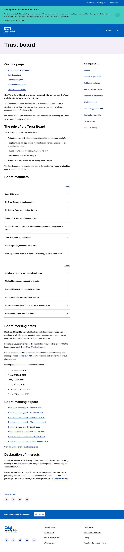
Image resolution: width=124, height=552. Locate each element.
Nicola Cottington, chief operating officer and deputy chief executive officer (37, 228)
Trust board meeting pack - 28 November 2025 (26, 417)
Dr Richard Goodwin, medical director (37, 210)
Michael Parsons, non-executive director (37, 281)
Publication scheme (92, 83)
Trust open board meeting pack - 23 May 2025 (26, 432)
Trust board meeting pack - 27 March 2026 (25, 408)
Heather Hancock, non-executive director (37, 289)
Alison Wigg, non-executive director (37, 313)
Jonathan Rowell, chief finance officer (37, 218)
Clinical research (90, 102)
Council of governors (92, 77)
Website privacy (49, 543)
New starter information (92, 532)
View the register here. (60, 479)
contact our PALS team (28, 356)
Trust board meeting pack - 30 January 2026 (25, 413)
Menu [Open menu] (109, 30)
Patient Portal (114, 3)
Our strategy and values (93, 109)
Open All (67, 186)
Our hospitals (88, 527)
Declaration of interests (17, 89)
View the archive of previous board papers (21, 447)
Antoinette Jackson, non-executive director (37, 273)
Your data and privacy (51, 538)
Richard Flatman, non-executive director (37, 297)
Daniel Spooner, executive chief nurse (37, 246)
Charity (86, 538)
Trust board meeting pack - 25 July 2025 (24, 427)
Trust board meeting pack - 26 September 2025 (27, 422)
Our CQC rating (90, 128)
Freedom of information (93, 96)
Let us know (39, 514)
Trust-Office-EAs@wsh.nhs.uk (33, 347)
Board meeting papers (17, 85)
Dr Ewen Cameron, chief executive (37, 202)
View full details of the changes (15, 20)
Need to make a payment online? (96, 543)
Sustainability (89, 121)
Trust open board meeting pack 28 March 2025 (26, 437)
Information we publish (93, 115)
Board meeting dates (16, 80)
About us (87, 70)
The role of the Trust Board (18, 70)
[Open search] (117, 30)
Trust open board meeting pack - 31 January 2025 (28, 441)
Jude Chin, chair (37, 194)
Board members (14, 75)
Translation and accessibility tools (96, 3)
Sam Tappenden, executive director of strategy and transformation (37, 254)
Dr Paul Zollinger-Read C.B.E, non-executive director (37, 305)
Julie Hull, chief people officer (37, 237)
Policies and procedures (93, 89)
